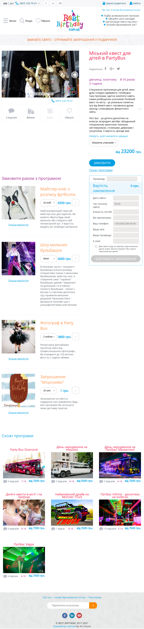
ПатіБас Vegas (24, 544)
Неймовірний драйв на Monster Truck (72, 495)
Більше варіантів (18, 224)
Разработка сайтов (64, 626)
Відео (50, 117)
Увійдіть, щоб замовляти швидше (108, 136)
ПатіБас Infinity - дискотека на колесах (120, 495)
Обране (69, 117)
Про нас (106, 9)
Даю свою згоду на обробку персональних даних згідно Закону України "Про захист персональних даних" (118, 249)
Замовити (102, 163)
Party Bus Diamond (24, 449)
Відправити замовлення (115, 259)
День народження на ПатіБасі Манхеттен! (120, 448)
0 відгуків (11, 117)
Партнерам (94, 597)
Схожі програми (101, 170)
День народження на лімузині (72, 448)
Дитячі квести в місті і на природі (24, 495)
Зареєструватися (116, 3)
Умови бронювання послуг (126, 9)
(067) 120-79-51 (64, 100)
